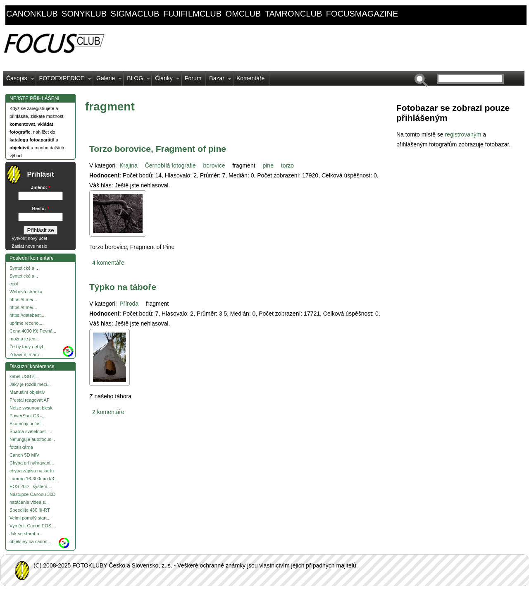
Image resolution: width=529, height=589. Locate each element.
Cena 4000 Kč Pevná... (33, 330)
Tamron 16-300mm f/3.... (34, 478)
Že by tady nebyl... (28, 346)
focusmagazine (362, 13)
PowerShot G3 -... (27, 415)
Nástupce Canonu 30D (32, 494)
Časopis (18, 80)
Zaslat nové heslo (29, 246)
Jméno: (40, 187)
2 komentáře (108, 412)
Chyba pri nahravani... (32, 462)
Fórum (193, 78)
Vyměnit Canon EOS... (32, 525)
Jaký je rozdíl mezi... (30, 384)
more (68, 349)
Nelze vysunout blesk (31, 407)
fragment (243, 165)
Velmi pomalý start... (30, 517)
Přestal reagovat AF (30, 399)
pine (267, 165)
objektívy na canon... (30, 541)
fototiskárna (21, 447)
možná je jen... (24, 338)
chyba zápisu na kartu (32, 470)
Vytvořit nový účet (29, 238)
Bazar (218, 80)
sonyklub (84, 13)
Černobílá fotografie (170, 165)
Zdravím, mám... (26, 354)
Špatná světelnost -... (31, 431)
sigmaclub (135, 13)
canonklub (31, 13)
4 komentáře (108, 262)
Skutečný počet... (27, 423)
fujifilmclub (192, 13)
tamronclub (293, 13)
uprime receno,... (27, 323)
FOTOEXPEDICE (63, 80)
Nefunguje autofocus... (32, 439)
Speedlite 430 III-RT (30, 510)
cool (14, 283)
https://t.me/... (23, 299)
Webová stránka (26, 291)
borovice (214, 165)
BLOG (137, 80)
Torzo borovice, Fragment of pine (157, 148)
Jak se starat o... (26, 533)
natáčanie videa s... (29, 502)
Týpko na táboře (122, 287)
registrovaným (464, 134)
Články (166, 80)
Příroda (128, 303)
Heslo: (40, 208)
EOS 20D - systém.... (31, 486)
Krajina (128, 165)
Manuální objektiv (27, 392)
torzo (287, 165)
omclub (243, 13)
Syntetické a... (24, 268)
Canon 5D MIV (24, 455)
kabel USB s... (24, 376)
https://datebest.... (27, 315)
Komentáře (250, 78)
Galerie (107, 80)
